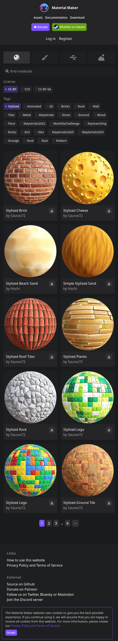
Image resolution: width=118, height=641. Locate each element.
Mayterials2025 (63, 132)
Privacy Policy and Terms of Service (35, 626)
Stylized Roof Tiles (20, 356)
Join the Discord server (25, 599)
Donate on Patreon (22, 589)
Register (65, 38)
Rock (81, 106)
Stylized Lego (73, 429)
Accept (11, 632)
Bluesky (46, 594)
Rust (45, 141)
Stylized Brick (16, 210)
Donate (40, 27)
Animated (34, 106)
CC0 (27, 89)
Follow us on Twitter (22, 594)
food (30, 141)
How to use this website (26, 560)
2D (51, 106)
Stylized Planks (75, 356)
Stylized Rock (16, 429)
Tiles (11, 115)
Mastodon (66, 594)
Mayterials (46, 115)
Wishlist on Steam (69, 27)
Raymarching (96, 123)
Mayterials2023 (93, 132)
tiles (41, 132)
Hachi (15, 288)
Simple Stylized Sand (79, 283)
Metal (27, 115)
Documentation (56, 17)
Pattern (61, 141)
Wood (101, 115)
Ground (83, 115)
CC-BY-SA (44, 89)
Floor (11, 123)
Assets (38, 17)
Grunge (13, 141)
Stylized (13, 106)
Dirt (27, 132)
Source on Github (21, 584)
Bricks (65, 106)
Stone (66, 115)
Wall (96, 106)
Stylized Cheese (75, 210)
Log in (50, 38)
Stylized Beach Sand (22, 283)
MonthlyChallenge (66, 123)
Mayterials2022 (34, 123)
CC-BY (12, 89)
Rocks (12, 132)
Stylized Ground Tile (79, 502)
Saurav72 (18, 215)
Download (77, 17)
